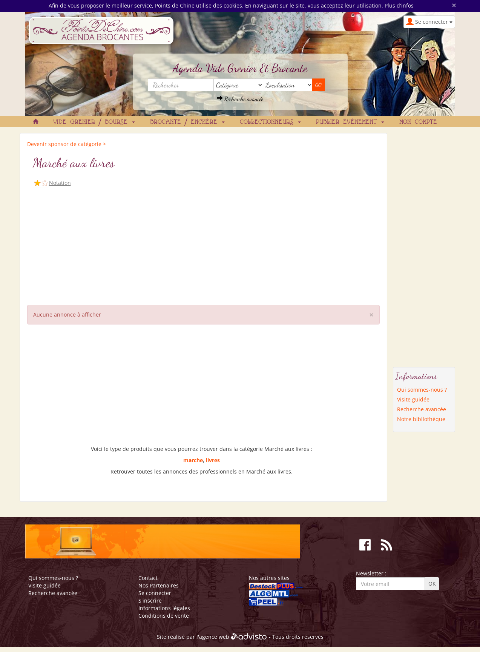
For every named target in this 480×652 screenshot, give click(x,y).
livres (213, 460)
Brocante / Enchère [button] (187, 122)
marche (193, 460)
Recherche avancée (240, 98)
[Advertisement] (203, 244)
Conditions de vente (163, 615)
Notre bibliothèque (421, 419)
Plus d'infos (399, 5)
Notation (60, 182)
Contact (148, 577)
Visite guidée (413, 399)
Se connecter (154, 593)
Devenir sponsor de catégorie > (66, 144)
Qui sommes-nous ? (422, 389)
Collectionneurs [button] (270, 122)
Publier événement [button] (350, 122)
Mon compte (418, 122)
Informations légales (164, 608)
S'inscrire (150, 600)
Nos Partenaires (158, 585)
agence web (214, 636)
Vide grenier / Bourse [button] (94, 122)
